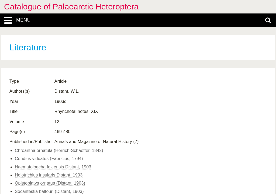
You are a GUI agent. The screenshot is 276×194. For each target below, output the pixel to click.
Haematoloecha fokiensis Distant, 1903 (53, 167)
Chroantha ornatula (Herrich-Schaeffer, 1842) (59, 150)
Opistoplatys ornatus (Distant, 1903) (50, 183)
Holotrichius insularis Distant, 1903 (48, 175)
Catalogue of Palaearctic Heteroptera (71, 6)
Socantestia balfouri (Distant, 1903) (49, 191)
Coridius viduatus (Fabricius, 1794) (49, 158)
